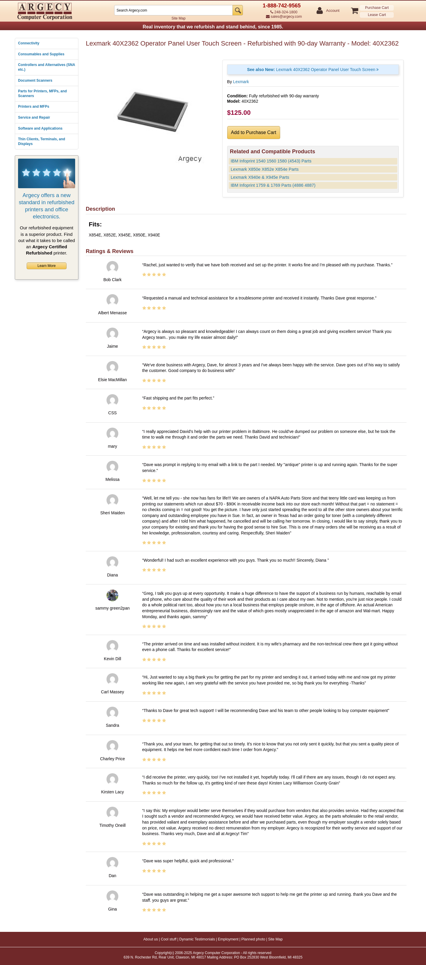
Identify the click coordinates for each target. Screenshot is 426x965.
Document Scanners (35, 80)
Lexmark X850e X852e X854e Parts (265, 169)
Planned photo (253, 939)
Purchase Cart (377, 8)
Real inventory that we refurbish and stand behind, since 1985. (213, 26)
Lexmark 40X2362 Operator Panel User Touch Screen (313, 69)
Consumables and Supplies (41, 54)
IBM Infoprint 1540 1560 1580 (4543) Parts (271, 161)
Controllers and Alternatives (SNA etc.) (46, 67)
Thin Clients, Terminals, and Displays (41, 141)
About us (150, 939)
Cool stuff (169, 939)
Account (332, 11)
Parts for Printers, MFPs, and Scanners (42, 93)
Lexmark (241, 81)
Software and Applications (40, 128)
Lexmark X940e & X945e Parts (260, 177)
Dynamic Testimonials (197, 939)
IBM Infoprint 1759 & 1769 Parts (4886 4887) (273, 185)
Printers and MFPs (33, 106)
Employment (228, 939)
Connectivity (28, 43)
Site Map (178, 18)
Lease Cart (377, 15)
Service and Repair (34, 117)
